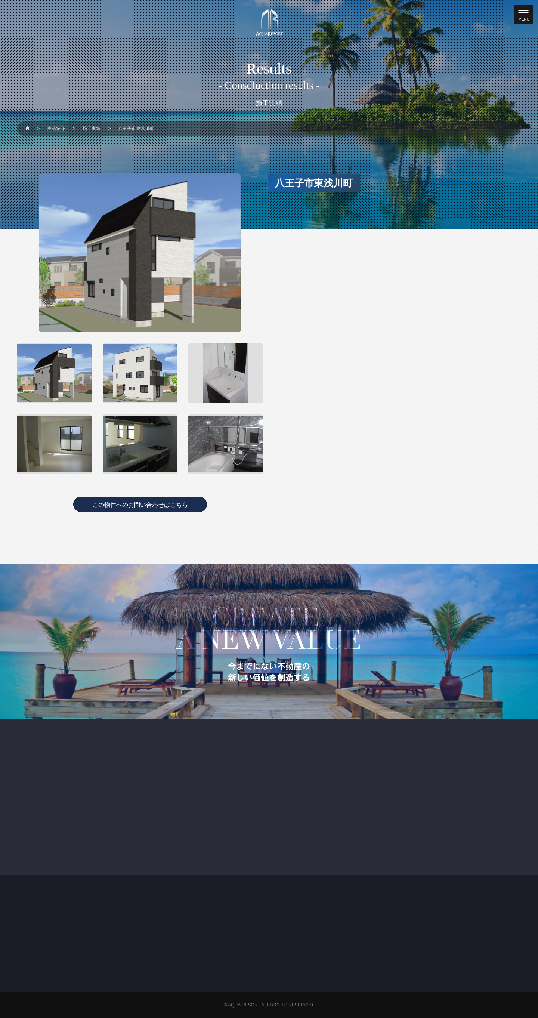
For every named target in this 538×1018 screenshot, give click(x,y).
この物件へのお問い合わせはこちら (140, 505)
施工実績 (92, 128)
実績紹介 (56, 128)
